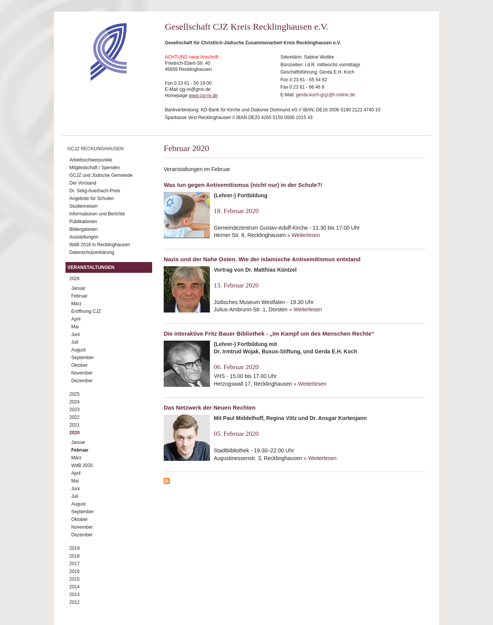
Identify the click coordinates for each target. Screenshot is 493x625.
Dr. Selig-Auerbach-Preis (94, 190)
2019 (74, 548)
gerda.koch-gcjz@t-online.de (325, 94)
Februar (79, 296)
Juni (75, 334)
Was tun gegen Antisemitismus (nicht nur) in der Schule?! (243, 184)
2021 (74, 425)
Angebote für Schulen (91, 198)
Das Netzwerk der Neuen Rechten (209, 407)
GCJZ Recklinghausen (95, 148)
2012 (74, 602)
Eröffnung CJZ (86, 311)
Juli (74, 342)
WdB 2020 (82, 465)
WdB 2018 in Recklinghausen (99, 244)
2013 (74, 594)
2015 (74, 579)
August (78, 350)
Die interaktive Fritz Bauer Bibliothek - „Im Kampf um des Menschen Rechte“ (269, 333)
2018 (74, 556)
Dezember (81, 380)
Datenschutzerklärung (91, 252)
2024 (74, 402)
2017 (74, 563)
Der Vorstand (82, 183)
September (82, 357)
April (75, 319)
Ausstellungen (83, 237)
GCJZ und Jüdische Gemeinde (100, 175)
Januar (78, 288)
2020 (74, 432)
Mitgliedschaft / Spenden (94, 167)
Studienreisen (83, 206)
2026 (74, 278)
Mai (75, 326)
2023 (74, 409)
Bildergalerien (83, 229)
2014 (74, 587)
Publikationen (83, 221)
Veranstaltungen (90, 267)
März (76, 303)
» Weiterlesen (303, 235)
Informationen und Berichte (97, 214)
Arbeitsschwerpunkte (90, 160)
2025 (74, 394)
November (81, 373)
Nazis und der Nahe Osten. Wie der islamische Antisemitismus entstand (262, 259)
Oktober (79, 365)
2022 (74, 417)
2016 (74, 571)
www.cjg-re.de (203, 95)
